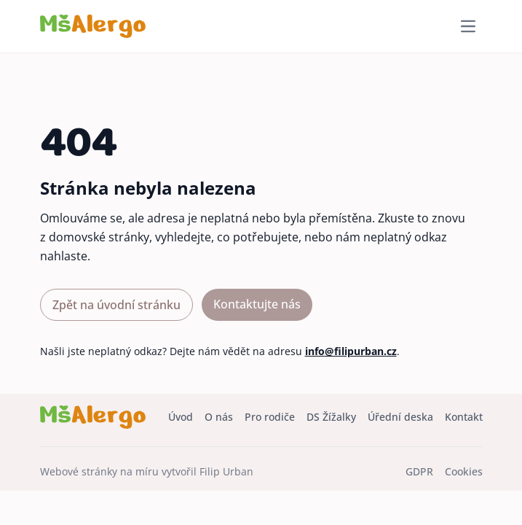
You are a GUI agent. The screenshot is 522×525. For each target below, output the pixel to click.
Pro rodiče (270, 417)
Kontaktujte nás (257, 304)
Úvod (180, 417)
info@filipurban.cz (351, 351)
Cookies (464, 471)
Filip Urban (226, 471)
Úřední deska (400, 417)
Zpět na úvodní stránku (116, 305)
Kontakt (464, 417)
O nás (219, 417)
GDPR (419, 471)
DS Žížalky (331, 417)
